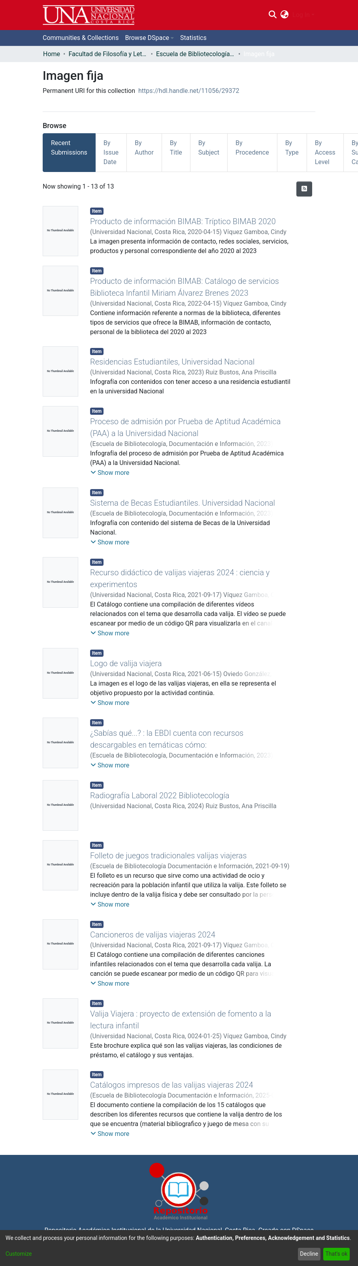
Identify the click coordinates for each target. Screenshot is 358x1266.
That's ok (336, 1254)
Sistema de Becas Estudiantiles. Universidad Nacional (182, 503)
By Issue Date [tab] (111, 152)
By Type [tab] (292, 147)
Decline (309, 1254)
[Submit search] (272, 15)
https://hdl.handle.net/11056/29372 (188, 90)
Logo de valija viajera (126, 663)
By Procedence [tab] (252, 147)
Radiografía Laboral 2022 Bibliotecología (160, 795)
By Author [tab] (144, 147)
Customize (19, 1254)
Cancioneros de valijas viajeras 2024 (152, 934)
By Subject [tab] (208, 147)
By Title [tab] (176, 147)
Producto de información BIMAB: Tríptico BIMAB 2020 (183, 221)
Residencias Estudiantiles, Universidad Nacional (172, 362)
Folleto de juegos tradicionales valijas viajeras (168, 855)
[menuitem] (285, 15)
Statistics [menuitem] (193, 38)
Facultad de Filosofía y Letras (107, 54)
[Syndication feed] (304, 189)
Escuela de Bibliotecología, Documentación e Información (195, 54)
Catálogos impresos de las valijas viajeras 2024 (171, 1085)
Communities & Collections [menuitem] (81, 38)
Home (51, 54)
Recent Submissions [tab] (69, 147)
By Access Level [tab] (325, 152)
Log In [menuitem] (301, 15)
